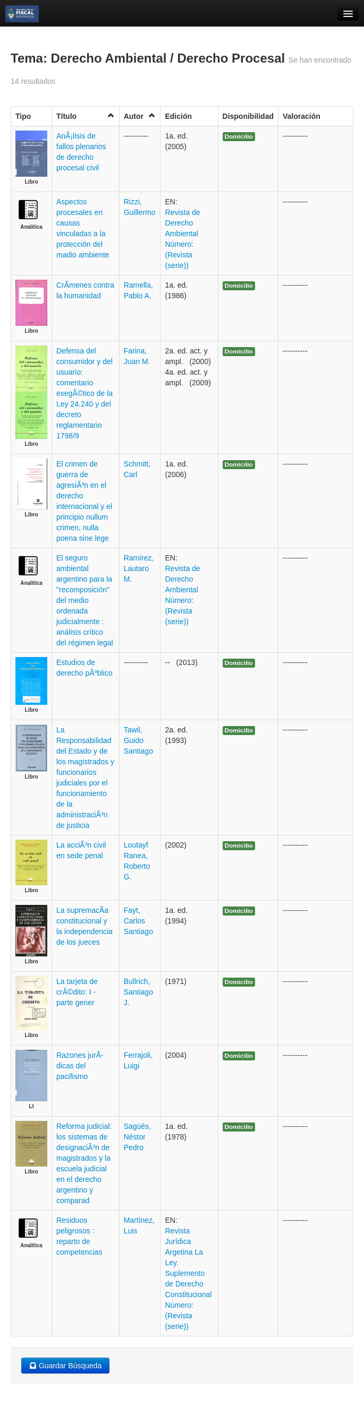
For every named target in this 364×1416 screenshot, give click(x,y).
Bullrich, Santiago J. (138, 992)
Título (85, 115)
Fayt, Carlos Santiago (138, 921)
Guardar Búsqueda (65, 1365)
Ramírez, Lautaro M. (139, 568)
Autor (140, 115)
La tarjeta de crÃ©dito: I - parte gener (77, 992)
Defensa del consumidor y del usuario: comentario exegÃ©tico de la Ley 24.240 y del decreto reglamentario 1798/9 (84, 393)
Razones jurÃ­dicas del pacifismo (80, 1066)
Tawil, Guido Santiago (138, 740)
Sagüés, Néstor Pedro (137, 1137)
